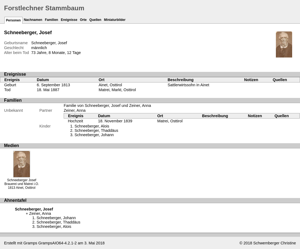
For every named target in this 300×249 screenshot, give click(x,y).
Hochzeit (75, 121)
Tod (7, 90)
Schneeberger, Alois (92, 126)
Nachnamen (33, 20)
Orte (83, 20)
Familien (51, 20)
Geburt (10, 85)
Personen (13, 20)
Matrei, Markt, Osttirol (117, 90)
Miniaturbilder (114, 20)
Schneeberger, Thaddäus (96, 130)
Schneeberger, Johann (94, 135)
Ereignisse (69, 20)
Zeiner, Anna (75, 110)
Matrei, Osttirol (170, 121)
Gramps (30, 243)
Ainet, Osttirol (110, 85)
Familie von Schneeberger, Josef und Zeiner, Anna (107, 105)
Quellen (95, 20)
